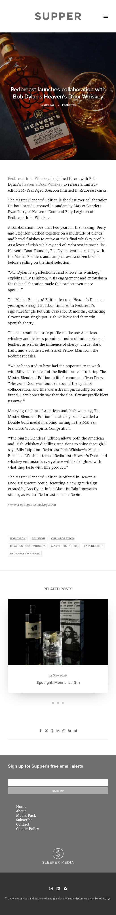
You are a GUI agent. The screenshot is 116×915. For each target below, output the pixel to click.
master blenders (64, 546)
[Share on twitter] (46, 731)
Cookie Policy (27, 829)
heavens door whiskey (27, 546)
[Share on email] (75, 731)
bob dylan (17, 538)
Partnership (93, 546)
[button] (105, 16)
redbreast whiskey (25, 553)
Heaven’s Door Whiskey (42, 184)
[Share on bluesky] (69, 731)
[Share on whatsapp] (64, 731)
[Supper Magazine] (58, 16)
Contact (23, 824)
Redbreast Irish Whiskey (28, 179)
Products (69, 105)
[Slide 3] (63, 703)
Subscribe (24, 820)
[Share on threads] (52, 731)
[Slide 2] (58, 703)
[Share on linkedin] (58, 731)
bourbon (38, 538)
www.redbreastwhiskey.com (32, 504)
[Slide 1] (53, 703)
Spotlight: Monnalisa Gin (58, 664)
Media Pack (26, 815)
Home (21, 807)
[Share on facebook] (40, 731)
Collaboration (62, 538)
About (21, 811)
